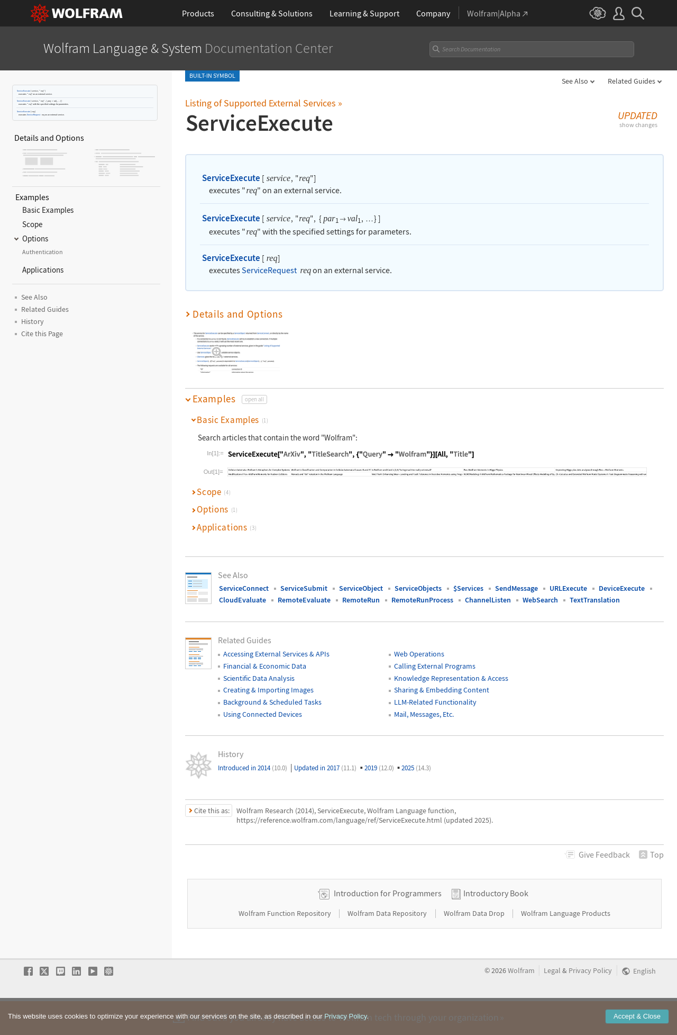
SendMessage (516, 579)
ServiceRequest (33, 114)
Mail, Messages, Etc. (424, 705)
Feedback (604, 846)
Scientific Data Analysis (259, 669)
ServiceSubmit (303, 579)
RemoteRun (361, 591)
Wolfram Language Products (565, 938)
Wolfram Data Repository (387, 938)
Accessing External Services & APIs (276, 645)
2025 (416, 759)
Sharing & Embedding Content (441, 682)
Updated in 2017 (325, 759)
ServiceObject (361, 579)
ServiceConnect (244, 579)
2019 (379, 759)
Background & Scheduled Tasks (272, 693)
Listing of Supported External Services (263, 103)
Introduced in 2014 (252, 759)
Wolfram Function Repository (286, 938)
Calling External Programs (434, 657)
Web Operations (419, 645)
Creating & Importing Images (268, 682)
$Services (468, 579)
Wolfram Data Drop (475, 938)
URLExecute (568, 579)
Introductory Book (495, 918)
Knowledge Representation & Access (451, 669)
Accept (637, 1025)
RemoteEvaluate (304, 591)
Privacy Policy (590, 995)
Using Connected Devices (262, 705)
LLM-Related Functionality (435, 693)
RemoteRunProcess (422, 591)
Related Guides (631, 81)
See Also (575, 81)
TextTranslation (595, 591)
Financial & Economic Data (264, 657)
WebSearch (540, 591)
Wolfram (521, 995)
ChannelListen (488, 591)
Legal (552, 995)
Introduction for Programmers (387, 918)
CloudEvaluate (242, 591)
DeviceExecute (622, 579)
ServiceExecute (23, 90)
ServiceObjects (418, 579)
